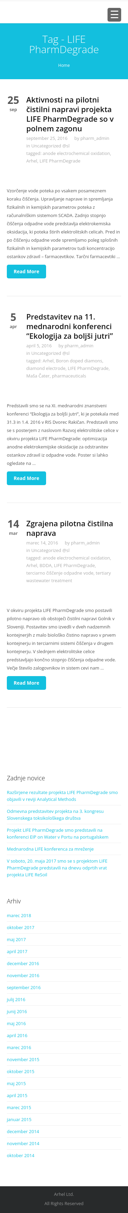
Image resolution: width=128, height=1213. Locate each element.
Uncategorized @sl (50, 146)
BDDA (46, 565)
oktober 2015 (20, 1071)
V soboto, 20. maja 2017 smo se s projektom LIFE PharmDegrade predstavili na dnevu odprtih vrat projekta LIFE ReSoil (57, 868)
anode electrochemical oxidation (76, 153)
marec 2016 (19, 1047)
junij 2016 (17, 1011)
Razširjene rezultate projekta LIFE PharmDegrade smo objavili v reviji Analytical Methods (62, 795)
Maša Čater (37, 376)
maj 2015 (16, 1083)
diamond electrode (46, 368)
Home (64, 65)
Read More (26, 271)
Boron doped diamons (79, 361)
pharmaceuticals (69, 376)
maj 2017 (16, 939)
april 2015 (17, 1095)
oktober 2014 (20, 1155)
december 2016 (23, 963)
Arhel (31, 161)
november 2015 (23, 1059)
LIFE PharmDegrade (60, 161)
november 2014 (23, 1143)
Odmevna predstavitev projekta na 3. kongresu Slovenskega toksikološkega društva (55, 814)
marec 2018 (19, 915)
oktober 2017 (20, 927)
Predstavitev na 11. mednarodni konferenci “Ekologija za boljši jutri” (69, 326)
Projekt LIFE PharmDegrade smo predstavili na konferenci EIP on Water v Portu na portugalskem (58, 833)
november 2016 (23, 975)
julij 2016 (16, 999)
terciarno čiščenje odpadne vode (60, 573)
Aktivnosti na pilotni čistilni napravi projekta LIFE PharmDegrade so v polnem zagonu (70, 113)
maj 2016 (16, 1023)
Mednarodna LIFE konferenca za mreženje (50, 849)
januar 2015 (19, 1119)
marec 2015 (19, 1107)
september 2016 (24, 987)
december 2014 (23, 1131)
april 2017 (17, 951)
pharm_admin (95, 138)
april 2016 (17, 1035)
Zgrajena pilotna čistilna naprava (69, 528)
